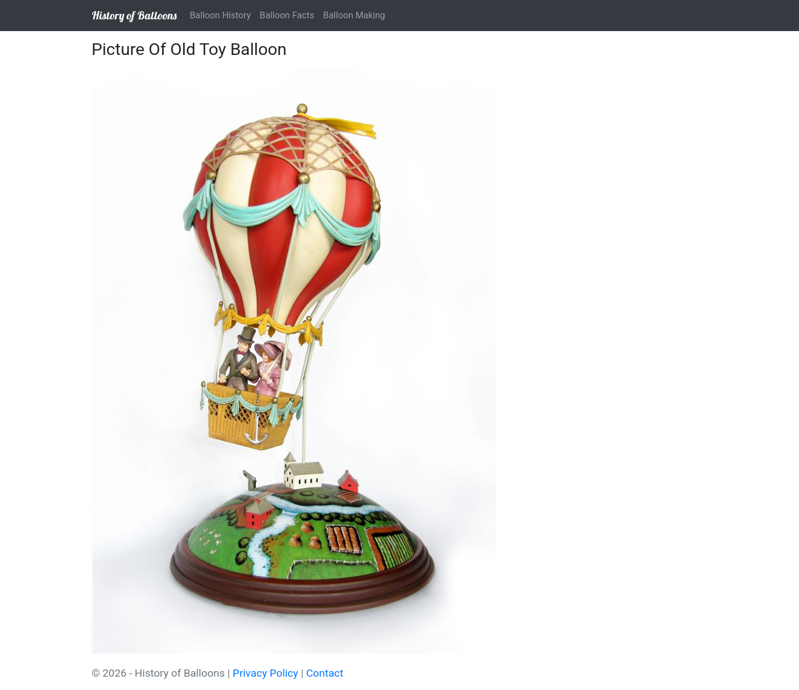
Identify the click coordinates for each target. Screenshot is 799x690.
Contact (324, 673)
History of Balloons (134, 15)
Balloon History (220, 15)
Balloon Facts (287, 15)
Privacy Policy (265, 673)
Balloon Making (354, 15)
